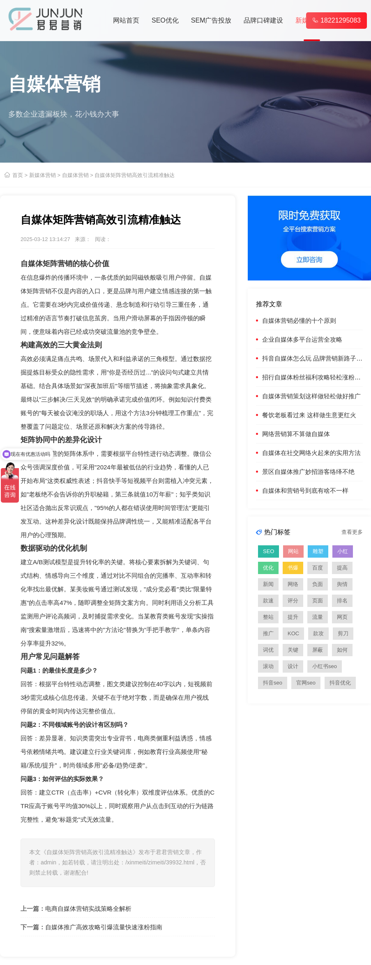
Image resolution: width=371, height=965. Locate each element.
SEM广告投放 (211, 20)
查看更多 (352, 532)
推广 (268, 633)
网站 (293, 551)
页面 (317, 600)
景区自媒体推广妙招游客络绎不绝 (308, 471)
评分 (293, 600)
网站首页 (126, 20)
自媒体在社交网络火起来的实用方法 (311, 452)
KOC (293, 633)
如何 (342, 650)
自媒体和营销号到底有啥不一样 (305, 490)
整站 (268, 617)
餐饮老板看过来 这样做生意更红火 (309, 414)
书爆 (293, 568)
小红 (342, 551)
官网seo (306, 683)
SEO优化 (165, 20)
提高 (342, 568)
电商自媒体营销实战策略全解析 (88, 908)
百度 (317, 568)
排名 (342, 600)
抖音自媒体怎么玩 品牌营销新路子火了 (315, 358)
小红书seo (324, 666)
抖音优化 (340, 683)
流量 (317, 617)
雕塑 (318, 551)
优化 (268, 568)
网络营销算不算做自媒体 (296, 433)
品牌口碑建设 (263, 20)
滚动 (268, 666)
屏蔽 (317, 650)
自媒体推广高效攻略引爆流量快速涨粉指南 (103, 927)
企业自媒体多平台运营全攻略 (302, 339)
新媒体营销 (42, 175)
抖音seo (272, 683)
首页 (17, 175)
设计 (293, 666)
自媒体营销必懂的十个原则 (299, 320)
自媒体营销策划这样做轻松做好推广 (311, 396)
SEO (268, 551)
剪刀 (343, 633)
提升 (293, 617)
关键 (293, 650)
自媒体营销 (75, 175)
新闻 (268, 584)
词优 (268, 650)
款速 (268, 600)
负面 (317, 584)
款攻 (318, 633)
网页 (342, 617)
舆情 (342, 584)
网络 (293, 584)
